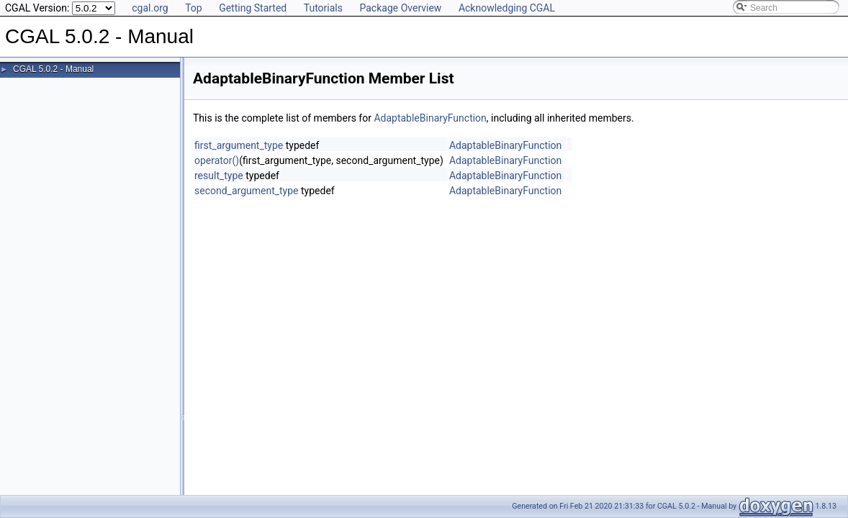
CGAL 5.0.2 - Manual (53, 69)
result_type (218, 175)
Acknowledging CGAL (507, 8)
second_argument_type (246, 190)
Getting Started (253, 8)
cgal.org (150, 8)
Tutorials (323, 8)
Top (193, 8)
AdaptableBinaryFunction (430, 118)
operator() (216, 160)
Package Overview (400, 8)
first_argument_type (238, 145)
